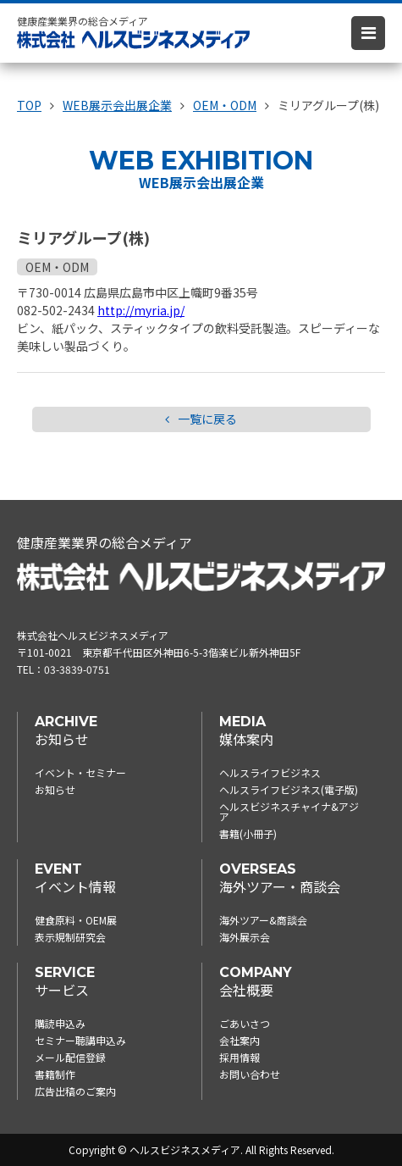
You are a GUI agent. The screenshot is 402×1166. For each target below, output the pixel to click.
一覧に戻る (201, 419)
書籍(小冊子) (248, 833)
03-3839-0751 (77, 669)
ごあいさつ (244, 1023)
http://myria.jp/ (140, 310)
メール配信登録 (70, 1057)
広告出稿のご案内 (75, 1091)
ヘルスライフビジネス (270, 772)
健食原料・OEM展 (76, 920)
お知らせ (55, 789)
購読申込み (60, 1023)
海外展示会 (244, 937)
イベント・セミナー (80, 772)
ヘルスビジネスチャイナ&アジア (289, 811)
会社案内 (239, 1040)
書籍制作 (55, 1074)
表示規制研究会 (70, 937)
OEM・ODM (57, 266)
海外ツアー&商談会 (263, 920)
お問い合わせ (249, 1074)
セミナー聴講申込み (80, 1040)
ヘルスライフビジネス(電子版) (288, 789)
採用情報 (239, 1057)
